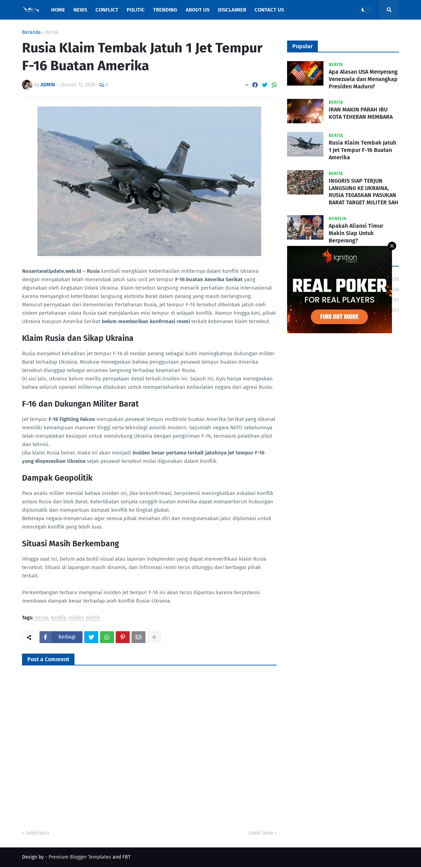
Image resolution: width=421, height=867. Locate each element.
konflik (58, 618)
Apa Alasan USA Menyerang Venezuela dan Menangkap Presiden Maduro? (363, 79)
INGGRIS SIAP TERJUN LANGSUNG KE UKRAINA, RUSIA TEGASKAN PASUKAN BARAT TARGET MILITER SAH (363, 191)
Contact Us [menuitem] (269, 10)
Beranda (31, 32)
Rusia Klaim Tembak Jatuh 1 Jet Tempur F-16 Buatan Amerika (362, 150)
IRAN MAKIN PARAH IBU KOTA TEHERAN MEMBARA (361, 113)
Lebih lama (260, 833)
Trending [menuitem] (165, 10)
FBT (126, 857)
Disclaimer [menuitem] (232, 10)
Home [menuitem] (58, 10)
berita (51, 32)
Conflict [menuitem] (106, 10)
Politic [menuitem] (136, 10)
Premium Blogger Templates (80, 857)
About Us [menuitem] (197, 10)
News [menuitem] (80, 10)
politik (93, 618)
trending (345, 310)
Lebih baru (37, 833)
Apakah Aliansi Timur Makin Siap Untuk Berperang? (356, 233)
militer (76, 618)
